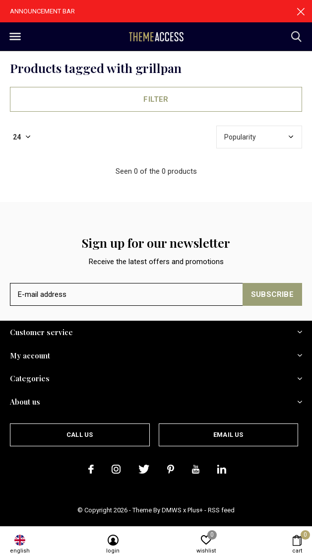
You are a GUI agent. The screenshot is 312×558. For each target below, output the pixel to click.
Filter (155, 99)
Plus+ (195, 510)
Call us (79, 434)
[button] (15, 36)
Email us (228, 434)
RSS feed (221, 510)
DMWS (172, 510)
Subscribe (272, 294)
